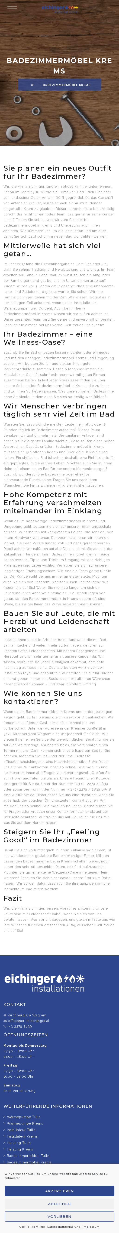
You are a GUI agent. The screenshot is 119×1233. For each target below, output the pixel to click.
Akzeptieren (59, 1191)
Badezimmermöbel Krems (29, 1162)
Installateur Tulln (21, 1130)
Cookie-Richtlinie (32, 1226)
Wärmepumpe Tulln (24, 1117)
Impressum (91, 1226)
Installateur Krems (22, 1136)
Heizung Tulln (19, 1143)
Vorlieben (59, 1216)
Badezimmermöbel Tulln (28, 1156)
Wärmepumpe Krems (25, 1123)
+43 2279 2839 (19, 1026)
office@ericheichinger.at (28, 1021)
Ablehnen (59, 1204)
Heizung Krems (20, 1149)
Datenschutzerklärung (63, 1226)
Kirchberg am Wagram (27, 1015)
